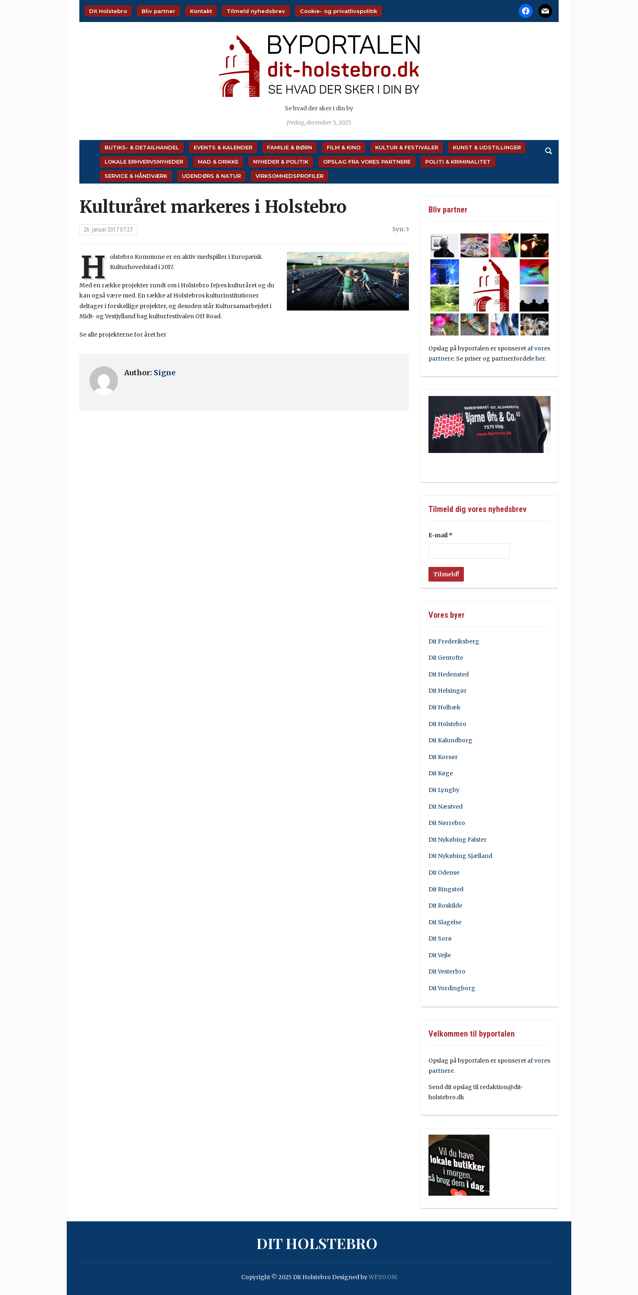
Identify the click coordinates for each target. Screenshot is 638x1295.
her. (541, 358)
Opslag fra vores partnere (367, 161)
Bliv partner (158, 11)
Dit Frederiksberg (453, 641)
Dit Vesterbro (446, 971)
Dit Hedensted (448, 674)
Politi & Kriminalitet (458, 161)
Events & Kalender (223, 147)
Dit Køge (440, 773)
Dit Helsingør (447, 690)
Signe (164, 372)
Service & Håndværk (136, 176)
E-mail (440, 535)
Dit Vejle (439, 955)
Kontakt (201, 11)
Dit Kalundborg (450, 740)
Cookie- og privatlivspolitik (338, 11)
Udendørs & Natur (211, 176)
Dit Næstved (445, 806)
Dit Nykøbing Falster (457, 839)
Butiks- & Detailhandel (142, 147)
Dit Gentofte (445, 657)
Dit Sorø (440, 938)
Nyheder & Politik (280, 161)
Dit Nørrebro (446, 823)
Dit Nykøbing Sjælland (460, 856)
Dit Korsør (443, 757)
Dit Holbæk (444, 707)
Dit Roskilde (445, 905)
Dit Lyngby (443, 790)
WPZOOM (383, 1277)
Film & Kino (344, 147)
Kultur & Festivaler (406, 147)
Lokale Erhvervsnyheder (144, 161)
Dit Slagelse (444, 922)
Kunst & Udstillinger (487, 147)
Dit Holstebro (108, 11)
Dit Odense (443, 872)
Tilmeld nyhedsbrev (256, 11)
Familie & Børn (289, 147)
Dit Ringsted (445, 889)
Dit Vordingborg (451, 988)
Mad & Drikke (218, 161)
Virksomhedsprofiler (289, 176)
